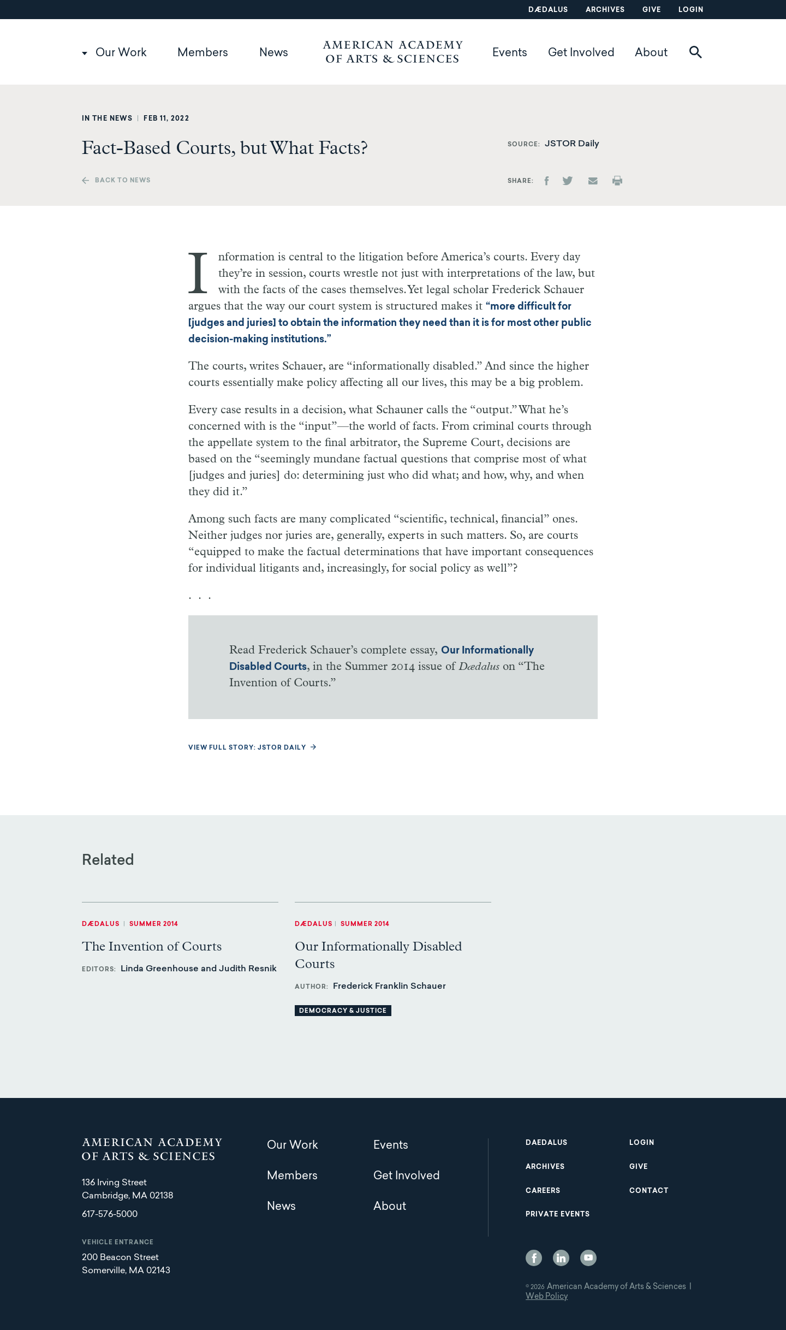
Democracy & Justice (343, 1011)
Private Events (558, 1215)
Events (509, 53)
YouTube (588, 1258)
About (651, 53)
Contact (649, 1191)
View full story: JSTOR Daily (247, 748)
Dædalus (548, 10)
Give (651, 10)
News (273, 53)
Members (202, 53)
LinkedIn (561, 1258)
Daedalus (547, 1143)
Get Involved (581, 53)
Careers (543, 1191)
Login (691, 10)
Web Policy (547, 1297)
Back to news (123, 181)
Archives (605, 10)
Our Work (121, 53)
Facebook (534, 1258)
